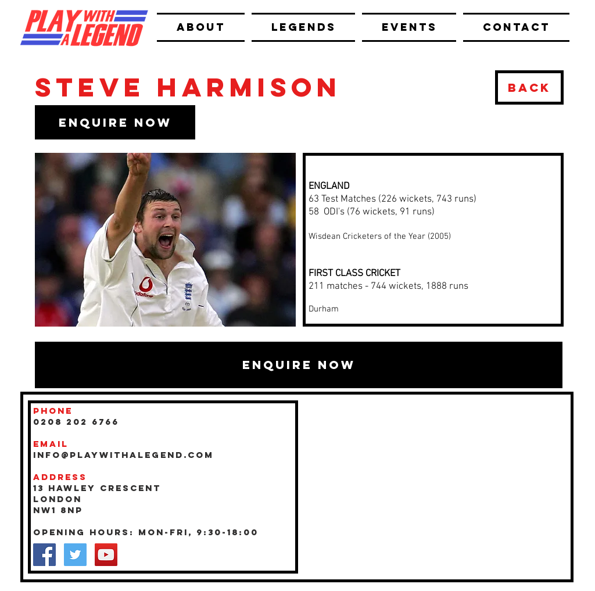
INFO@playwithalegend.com (123, 454)
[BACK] (529, 87)
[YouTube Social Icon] (106, 554)
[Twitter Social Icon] (75, 554)
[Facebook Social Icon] (44, 554)
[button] (115, 122)
